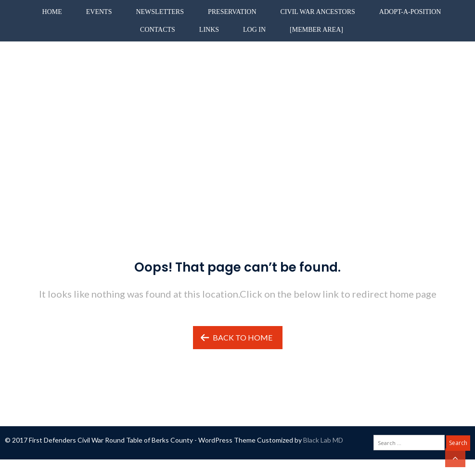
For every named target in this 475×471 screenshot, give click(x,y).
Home (52, 11)
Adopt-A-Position (410, 11)
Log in (254, 29)
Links (209, 29)
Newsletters (160, 11)
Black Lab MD (323, 440)
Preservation (232, 11)
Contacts (157, 29)
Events (99, 11)
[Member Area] (316, 29)
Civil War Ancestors (318, 11)
